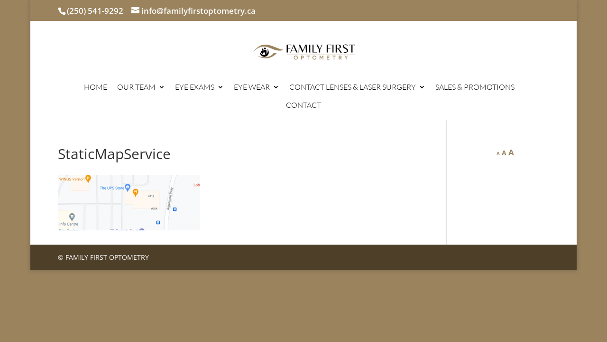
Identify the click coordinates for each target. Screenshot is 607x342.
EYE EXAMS (194, 88)
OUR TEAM (136, 88)
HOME (95, 88)
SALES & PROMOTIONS (475, 88)
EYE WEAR (252, 88)
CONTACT (303, 106)
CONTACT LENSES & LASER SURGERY (352, 88)
